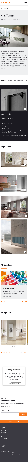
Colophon (14, 452)
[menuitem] (26, 3)
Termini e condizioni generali (17, 457)
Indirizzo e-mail (5, 411)
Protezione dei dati (16, 454)
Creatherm (6, 8)
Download (3, 430)
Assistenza (3, 432)
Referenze (3, 429)
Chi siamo (3, 437)
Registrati (23, 414)
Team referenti (4, 438)
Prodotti (3, 427)
